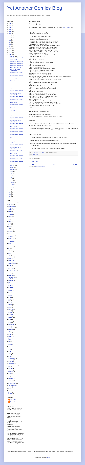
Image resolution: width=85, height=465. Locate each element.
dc (9, 248)
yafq (9, 390)
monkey (10, 316)
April (11, 178)
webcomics (10, 381)
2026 (10, 23)
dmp (9, 255)
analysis (10, 208)
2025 (10, 25)
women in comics (12, 383)
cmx (9, 233)
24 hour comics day (12, 202)
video (9, 375)
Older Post (75, 164)
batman (10, 218)
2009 (10, 187)
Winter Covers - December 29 (16, 63)
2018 (10, 39)
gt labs (9, 278)
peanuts (10, 332)
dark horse (10, 246)
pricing (9, 338)
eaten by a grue (11, 260)
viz (9, 376)
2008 (10, 189)
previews (10, 336)
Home (53, 164)
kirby (9, 294)
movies (10, 321)
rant (9, 341)
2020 (10, 35)
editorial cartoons (12, 263)
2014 (10, 46)
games (9, 273)
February (12, 182)
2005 (10, 194)
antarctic (10, 209)
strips (9, 356)
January (12, 184)
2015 (10, 44)
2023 (10, 29)
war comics (10, 378)
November (12, 165)
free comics (11, 268)
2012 (10, 50)
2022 (10, 31)
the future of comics (12, 365)
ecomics (10, 262)
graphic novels (11, 277)
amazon (34, 154)
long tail (10, 302)
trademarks (10, 371)
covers (9, 245)
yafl (9, 388)
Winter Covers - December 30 (16, 61)
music (9, 322)
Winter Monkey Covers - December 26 (15, 70)
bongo (9, 221)
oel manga (10, 329)
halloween (10, 280)
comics (10, 236)
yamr (9, 392)
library (9, 299)
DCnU (9, 250)
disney (9, 253)
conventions (11, 241)
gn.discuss (10, 275)
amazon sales (11, 206)
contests (10, 240)
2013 (10, 48)
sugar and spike (12, 358)
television (10, 361)
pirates (9, 334)
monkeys (10, 317)
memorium (10, 309)
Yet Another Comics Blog (34, 8)
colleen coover (11, 235)
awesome (10, 214)
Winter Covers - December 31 (16, 57)
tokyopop (10, 368)
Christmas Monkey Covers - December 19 (16, 94)
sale (9, 346)
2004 (10, 196)
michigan (10, 312)
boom (9, 224)
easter (9, 258)
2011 (10, 52)
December (12, 56)
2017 (10, 40)
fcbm (9, 267)
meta (9, 310)
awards (10, 213)
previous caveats (66, 27)
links (9, 300)
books (9, 223)
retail (9, 343)
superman (10, 360)
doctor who (10, 257)
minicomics (10, 314)
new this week (11, 327)
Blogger (48, 457)
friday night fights (12, 270)
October (12, 167)
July (11, 173)
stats (9, 354)
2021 (10, 33)
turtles (9, 373)
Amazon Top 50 (13, 59)
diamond (10, 251)
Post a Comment (34, 161)
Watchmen (10, 380)
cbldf (9, 226)
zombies (10, 393)
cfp (9, 228)
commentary (11, 238)
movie (9, 319)
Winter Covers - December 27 (16, 67)
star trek (10, 353)
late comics (10, 295)
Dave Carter (13, 399)
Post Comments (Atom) (40, 166)
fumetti (9, 272)
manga (10, 304)
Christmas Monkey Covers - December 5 (16, 148)
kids (9, 292)
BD (9, 219)
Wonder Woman (12, 385)
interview (10, 290)
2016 (10, 42)
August (11, 171)
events (9, 265)
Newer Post (31, 164)
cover (9, 243)
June (11, 175)
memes (10, 307)
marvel (9, 305)
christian (10, 230)
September (12, 169)
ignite (9, 283)
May (11, 177)
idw (9, 282)
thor (9, 366)
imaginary (10, 287)
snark (9, 351)
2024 (10, 27)
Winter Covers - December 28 (16, 65)
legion (9, 297)
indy (9, 289)
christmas (10, 231)
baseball (10, 216)
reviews (10, 344)
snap (9, 349)
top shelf (10, 370)
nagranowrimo (11, 324)
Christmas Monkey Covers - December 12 (16, 121)
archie (9, 211)
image (9, 285)
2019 (10, 37)
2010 (10, 54)
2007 (10, 191)
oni (9, 331)
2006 (10, 193)
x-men (9, 387)
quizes (9, 339)
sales (37, 154)
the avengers (11, 363)
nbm (9, 326)
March (11, 180)
